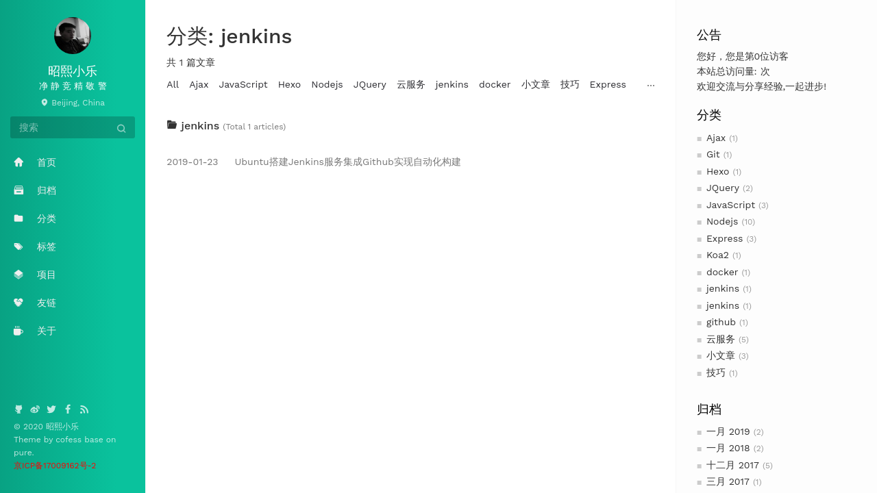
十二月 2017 (732, 464)
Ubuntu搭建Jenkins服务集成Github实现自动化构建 (313, 161)
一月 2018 (728, 447)
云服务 (720, 338)
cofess (69, 439)
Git (713, 154)
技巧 (716, 372)
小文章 (720, 355)
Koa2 (717, 254)
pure (23, 452)
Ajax (716, 137)
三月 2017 (728, 481)
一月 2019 (728, 431)
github (721, 321)
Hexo (718, 171)
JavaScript (730, 204)
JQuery (722, 187)
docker (722, 271)
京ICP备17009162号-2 (55, 465)
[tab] (410, 126)
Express (724, 238)
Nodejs (722, 221)
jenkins (722, 288)
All (172, 84)
